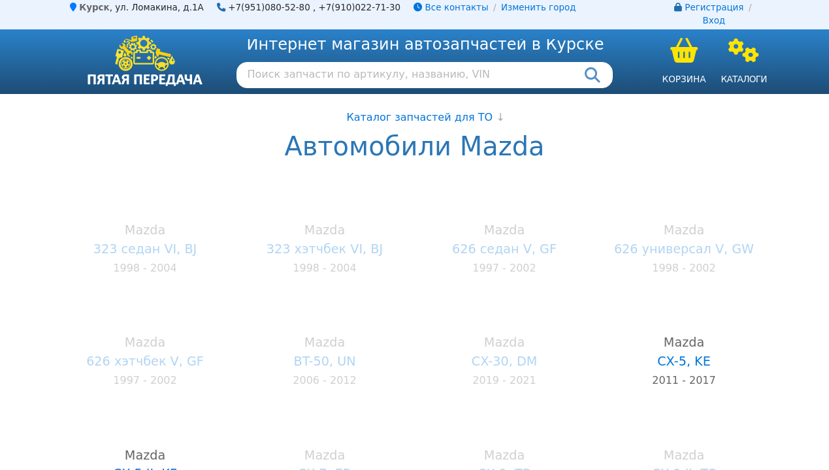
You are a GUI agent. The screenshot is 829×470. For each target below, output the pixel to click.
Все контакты (451, 7)
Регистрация (714, 7)
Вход (713, 20)
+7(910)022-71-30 (360, 7)
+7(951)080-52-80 (269, 7)
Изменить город (538, 7)
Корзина (684, 79)
